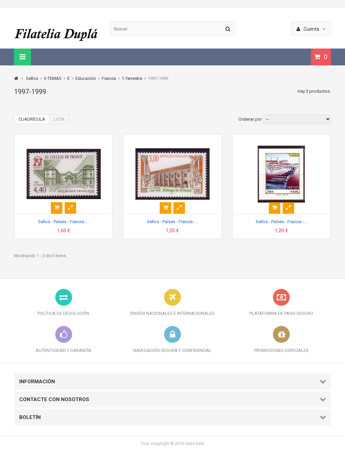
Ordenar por (250, 119)
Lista (59, 119)
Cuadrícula (32, 119)
